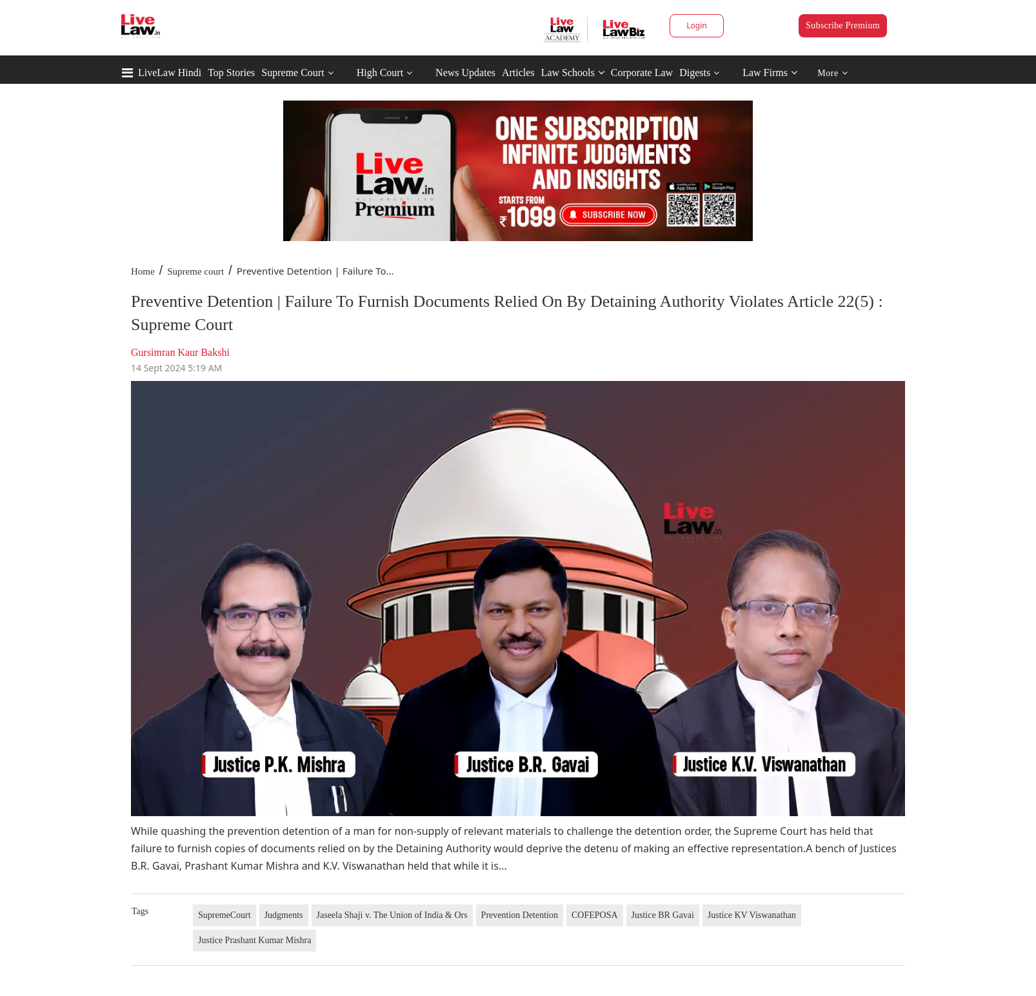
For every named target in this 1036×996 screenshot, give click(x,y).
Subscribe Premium (843, 25)
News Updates (465, 72)
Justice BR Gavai (663, 915)
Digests (694, 72)
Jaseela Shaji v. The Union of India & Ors (392, 915)
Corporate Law (642, 72)
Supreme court (195, 271)
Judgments (283, 915)
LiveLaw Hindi (169, 72)
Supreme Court (292, 72)
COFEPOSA (595, 915)
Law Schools (572, 72)
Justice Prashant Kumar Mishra (254, 940)
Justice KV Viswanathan (752, 915)
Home (143, 271)
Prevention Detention (519, 915)
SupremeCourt (224, 915)
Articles (518, 72)
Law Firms (769, 72)
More (832, 73)
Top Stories (231, 72)
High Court (380, 72)
